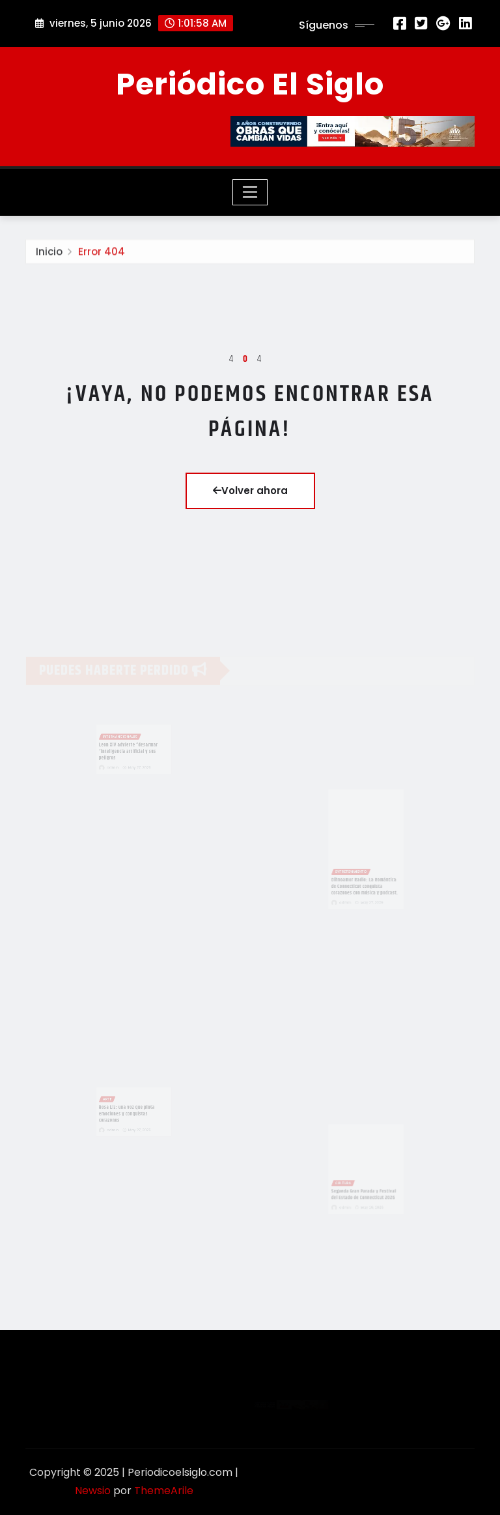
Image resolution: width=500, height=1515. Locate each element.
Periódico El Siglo (250, 84)
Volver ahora (250, 490)
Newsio (93, 1490)
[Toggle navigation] (250, 192)
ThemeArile (163, 1490)
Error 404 (101, 254)
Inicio (49, 254)
